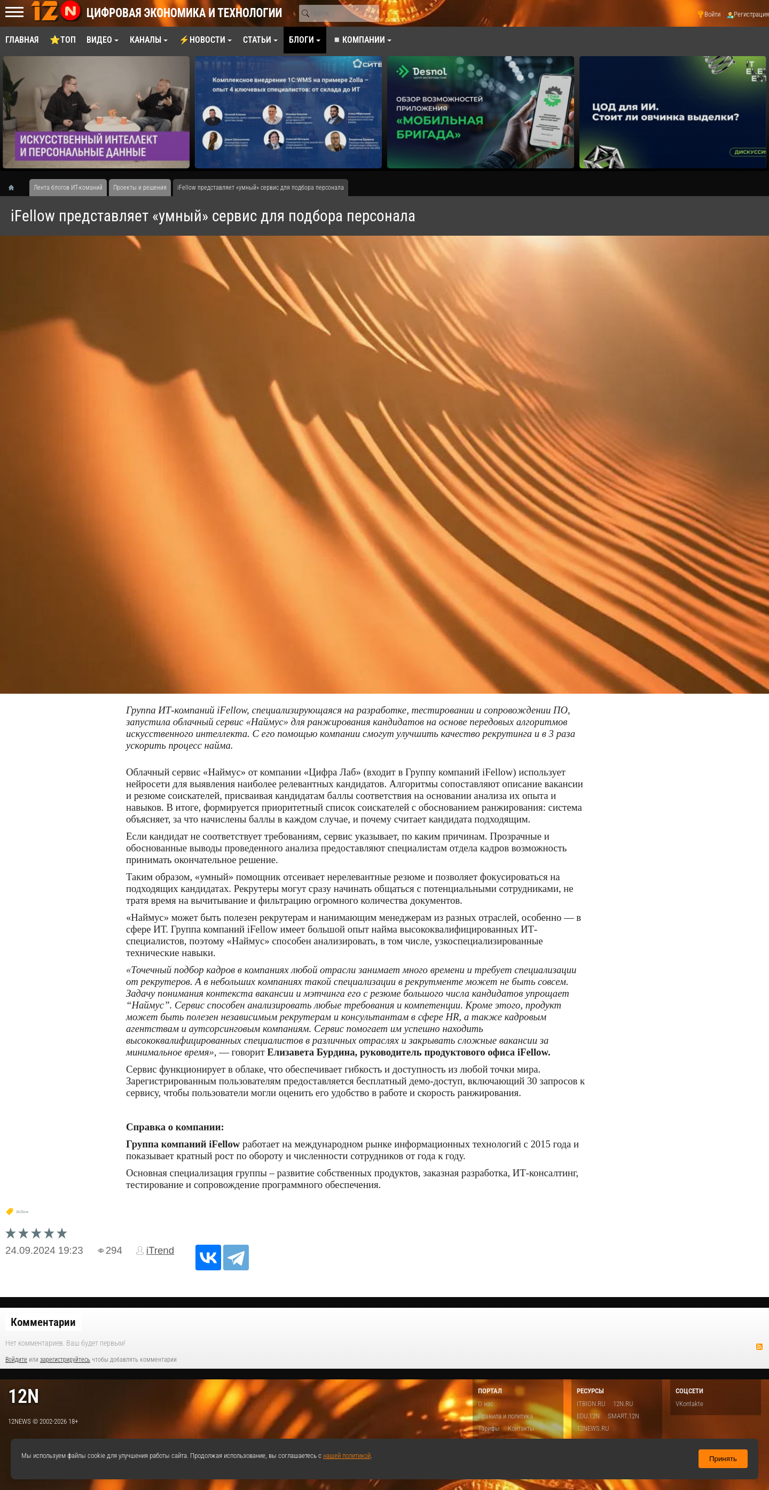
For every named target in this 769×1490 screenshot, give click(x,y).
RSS (759, 1347)
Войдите (16, 1359)
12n (23, 1396)
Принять (723, 1459)
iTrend (160, 1250)
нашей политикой (347, 1456)
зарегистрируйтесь (65, 1359)
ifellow (22, 1211)
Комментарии (43, 1322)
